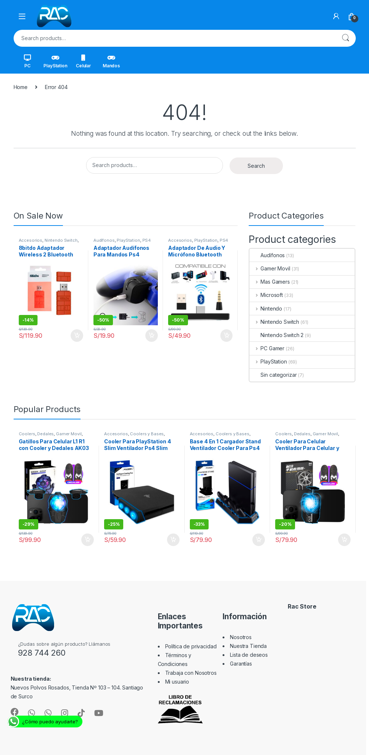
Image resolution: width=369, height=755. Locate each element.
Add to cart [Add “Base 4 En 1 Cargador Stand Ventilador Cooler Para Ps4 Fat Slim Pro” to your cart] (258, 540)
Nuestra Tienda (248, 646)
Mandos (111, 61)
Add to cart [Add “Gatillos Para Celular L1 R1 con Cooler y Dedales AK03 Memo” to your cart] (87, 540)
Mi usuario (177, 681)
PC (27, 61)
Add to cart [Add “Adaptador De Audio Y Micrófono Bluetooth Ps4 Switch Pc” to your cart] (226, 335)
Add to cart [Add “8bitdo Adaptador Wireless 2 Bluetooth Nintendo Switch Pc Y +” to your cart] (77, 335)
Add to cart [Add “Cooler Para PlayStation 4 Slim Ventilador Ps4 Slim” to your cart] (173, 540)
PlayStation (55, 61)
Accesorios (31, 240)
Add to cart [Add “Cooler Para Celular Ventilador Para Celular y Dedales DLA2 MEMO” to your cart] (344, 540)
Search (345, 38)
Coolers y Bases (147, 433)
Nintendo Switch (61, 240)
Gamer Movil (269, 268)
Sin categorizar (273, 375)
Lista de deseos (249, 655)
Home (21, 87)
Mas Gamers (269, 282)
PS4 (146, 240)
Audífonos (104, 240)
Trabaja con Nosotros (191, 673)
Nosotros (241, 637)
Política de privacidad (191, 646)
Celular (83, 61)
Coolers (27, 433)
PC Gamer (266, 348)
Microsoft (266, 295)
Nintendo (265, 308)
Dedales (45, 433)
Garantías (241, 663)
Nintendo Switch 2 (276, 335)
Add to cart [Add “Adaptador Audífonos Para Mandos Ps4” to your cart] (151, 335)
